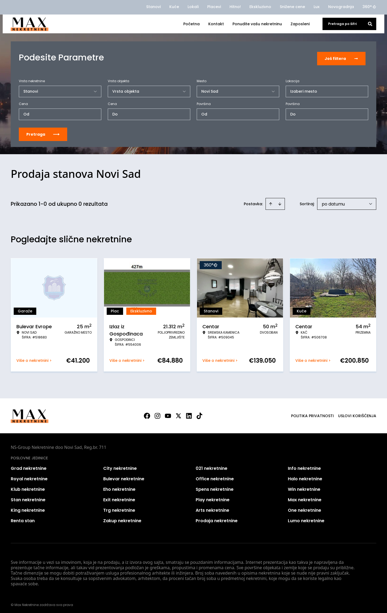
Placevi (214, 6)
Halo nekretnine (305, 476)
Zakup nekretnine (122, 518)
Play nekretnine (213, 497)
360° (369, 6)
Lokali (193, 6)
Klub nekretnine (28, 487)
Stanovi (153, 6)
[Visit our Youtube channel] (168, 413)
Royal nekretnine (29, 476)
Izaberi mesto (303, 89)
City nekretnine (120, 466)
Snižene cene (292, 6)
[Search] (370, 24)
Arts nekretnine (212, 508)
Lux (317, 6)
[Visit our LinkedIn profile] (189, 413)
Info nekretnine (304, 466)
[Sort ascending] (271, 201)
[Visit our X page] (178, 413)
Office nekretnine (215, 476)
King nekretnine (28, 508)
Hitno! (235, 6)
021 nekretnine (211, 466)
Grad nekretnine (28, 466)
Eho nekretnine (119, 487)
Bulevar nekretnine (123, 476)
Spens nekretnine (215, 487)
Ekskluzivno (260, 6)
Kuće (174, 6)
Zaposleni (300, 24)
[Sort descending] (280, 201)
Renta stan (23, 518)
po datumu (333, 202)
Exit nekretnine (119, 497)
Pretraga (43, 132)
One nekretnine (304, 508)
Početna (191, 24)
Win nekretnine (304, 487)
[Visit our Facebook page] (147, 413)
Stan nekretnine (28, 497)
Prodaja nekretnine (217, 518)
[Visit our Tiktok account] (199, 413)
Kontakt (216, 24)
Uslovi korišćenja (357, 413)
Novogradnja (341, 6)
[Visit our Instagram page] (157, 413)
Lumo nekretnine (306, 518)
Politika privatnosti (312, 413)
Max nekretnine (304, 497)
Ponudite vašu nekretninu (257, 24)
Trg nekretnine (119, 508)
